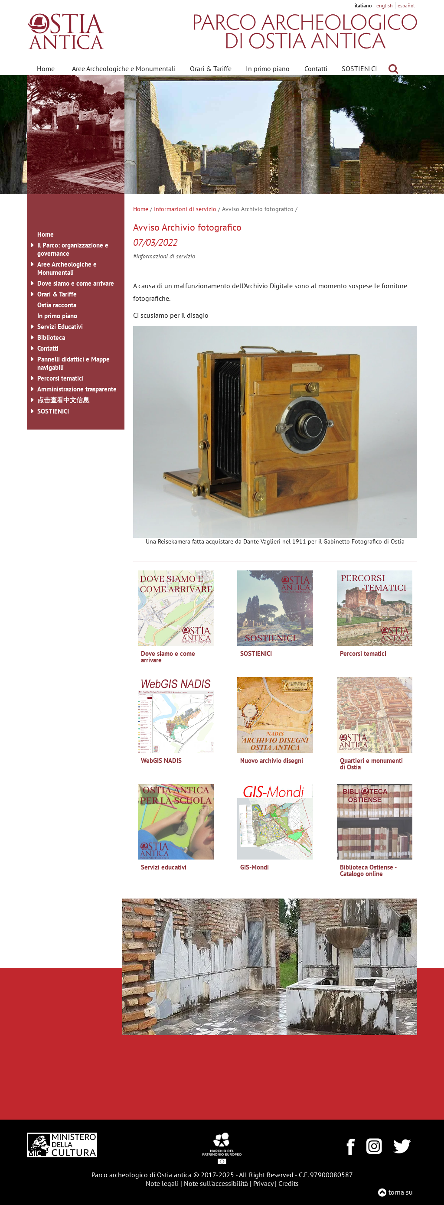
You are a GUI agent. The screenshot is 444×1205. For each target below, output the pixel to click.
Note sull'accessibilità (216, 1183)
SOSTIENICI (359, 68)
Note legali (162, 1183)
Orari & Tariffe (211, 68)
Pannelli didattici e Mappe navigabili (73, 363)
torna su (400, 1192)
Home (46, 68)
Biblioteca (51, 337)
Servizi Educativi (60, 326)
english (384, 5)
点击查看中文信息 (63, 400)
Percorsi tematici (60, 378)
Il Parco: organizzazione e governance (72, 249)
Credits (288, 1183)
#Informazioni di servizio (164, 256)
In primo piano (268, 68)
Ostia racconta (56, 305)
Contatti (315, 68)
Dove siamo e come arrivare (75, 283)
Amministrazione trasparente (77, 389)
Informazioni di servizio (185, 209)
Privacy (263, 1183)
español (406, 5)
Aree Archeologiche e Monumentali (124, 68)
